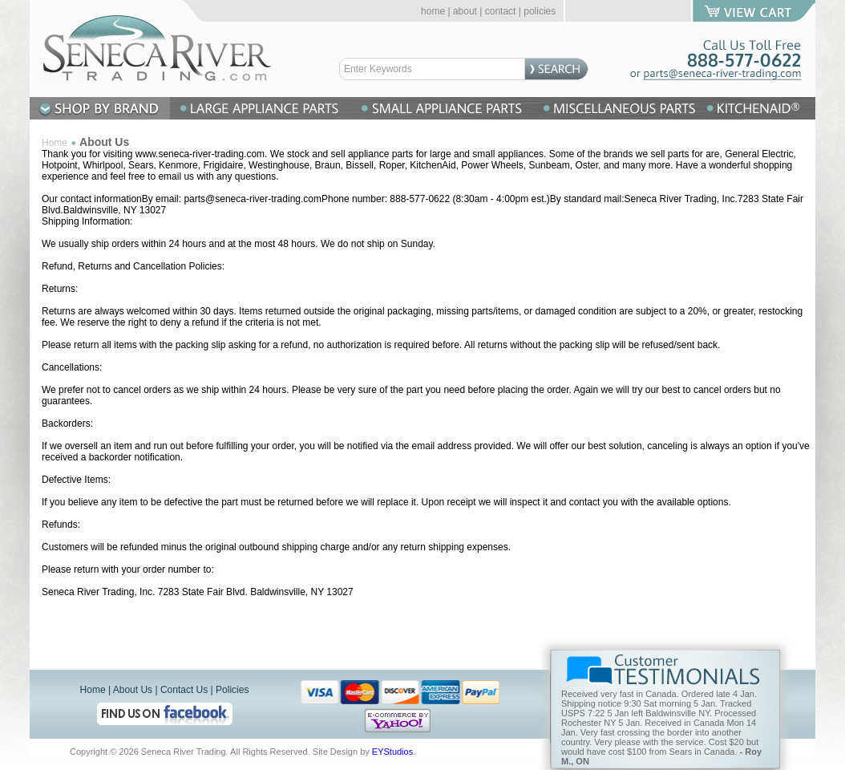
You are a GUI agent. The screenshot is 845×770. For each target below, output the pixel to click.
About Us (132, 689)
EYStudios (392, 751)
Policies (232, 689)
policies (540, 11)
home (433, 11)
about (465, 11)
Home (54, 142)
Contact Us (184, 689)
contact (500, 11)
